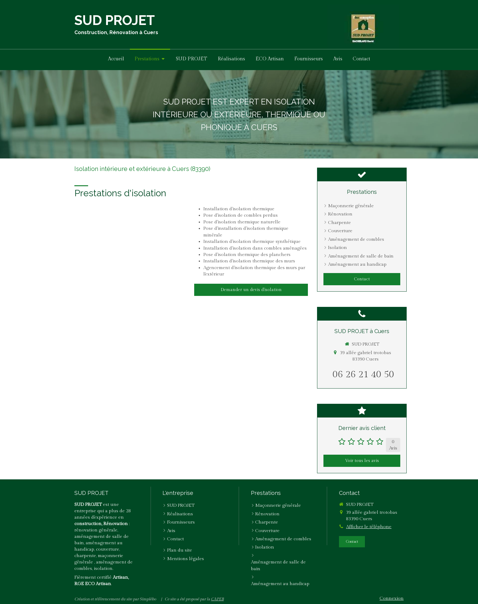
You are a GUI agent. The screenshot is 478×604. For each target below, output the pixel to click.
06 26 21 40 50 (363, 374)
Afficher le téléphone (368, 526)
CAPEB (217, 599)
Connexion (392, 598)
